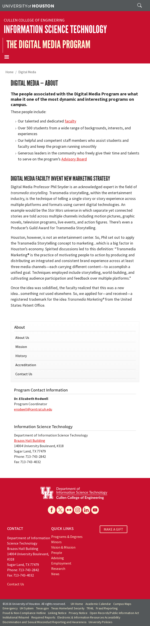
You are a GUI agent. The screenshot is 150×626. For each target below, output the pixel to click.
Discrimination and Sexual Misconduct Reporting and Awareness (44, 622)
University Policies (100, 622)
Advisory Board (74, 159)
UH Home (77, 604)
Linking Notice (57, 613)
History (21, 355)
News (55, 574)
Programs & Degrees (67, 536)
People (56, 552)
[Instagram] (77, 510)
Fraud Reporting (107, 608)
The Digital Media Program (48, 44)
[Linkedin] (86, 510)
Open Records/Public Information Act (114, 613)
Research (58, 568)
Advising (57, 558)
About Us (22, 337)
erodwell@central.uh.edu (33, 409)
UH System (27, 608)
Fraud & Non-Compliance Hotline (24, 613)
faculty (70, 121)
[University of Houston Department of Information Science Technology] (74, 492)
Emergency (10, 608)
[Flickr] (69, 510)
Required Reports (43, 617)
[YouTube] (95, 510)
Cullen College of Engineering (34, 20)
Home (9, 72)
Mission (21, 346)
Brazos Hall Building (29, 440)
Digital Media (27, 72)
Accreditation (25, 365)
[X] (60, 510)
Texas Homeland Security (68, 608)
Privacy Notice (78, 613)
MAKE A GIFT (113, 529)
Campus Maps (122, 604)
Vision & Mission (63, 547)
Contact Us (23, 374)
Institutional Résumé (16, 617)
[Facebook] (51, 510)
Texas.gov (42, 608)
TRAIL (90, 608)
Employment (61, 563)
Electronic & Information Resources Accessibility (88, 617)
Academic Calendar (98, 604)
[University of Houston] (28, 5)
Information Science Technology (55, 29)
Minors (56, 542)
